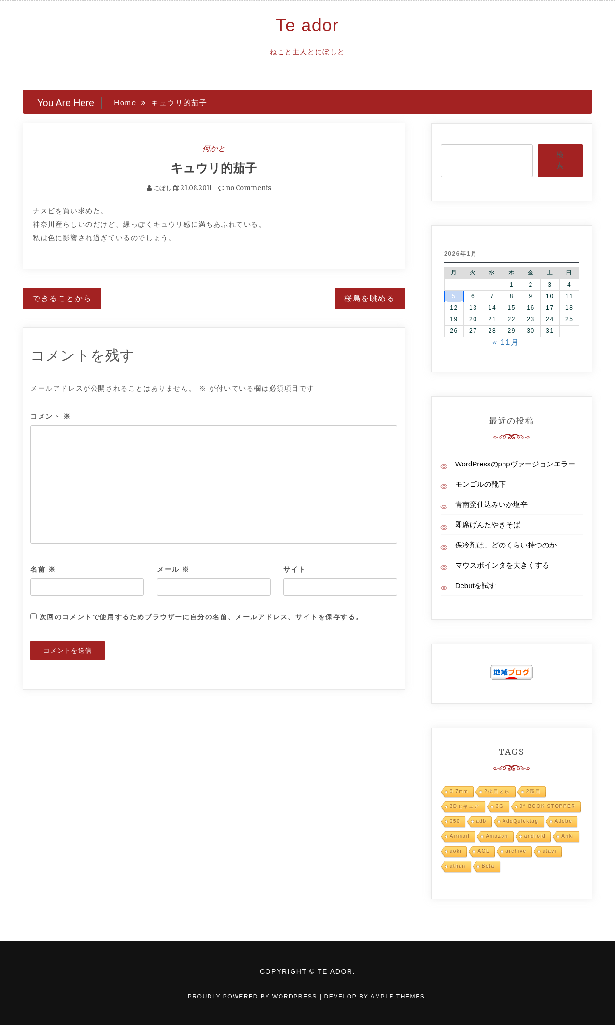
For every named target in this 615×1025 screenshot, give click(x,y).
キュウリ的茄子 (213, 168)
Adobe (564, 821)
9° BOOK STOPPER (548, 806)
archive (515, 851)
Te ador (307, 25)
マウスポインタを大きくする (502, 565)
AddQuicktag (521, 821)
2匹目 (533, 791)
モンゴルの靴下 (480, 484)
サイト (294, 569)
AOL (483, 851)
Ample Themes (397, 996)
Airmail (460, 836)
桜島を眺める (369, 298)
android (535, 836)
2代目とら (497, 791)
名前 (43, 569)
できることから (62, 298)
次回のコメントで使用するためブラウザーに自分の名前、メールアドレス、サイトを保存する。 (201, 617)
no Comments (244, 188)
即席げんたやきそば (487, 524)
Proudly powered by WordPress (254, 996)
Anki (567, 836)
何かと (213, 148)
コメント (50, 416)
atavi (550, 851)
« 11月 (505, 342)
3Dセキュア (465, 806)
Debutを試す (475, 585)
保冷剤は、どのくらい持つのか (506, 545)
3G (500, 806)
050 (455, 821)
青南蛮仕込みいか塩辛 (491, 504)
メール (173, 569)
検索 (560, 160)
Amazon (497, 836)
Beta (488, 866)
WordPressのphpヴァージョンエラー (515, 464)
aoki (456, 851)
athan (458, 866)
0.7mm (459, 791)
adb (481, 821)
